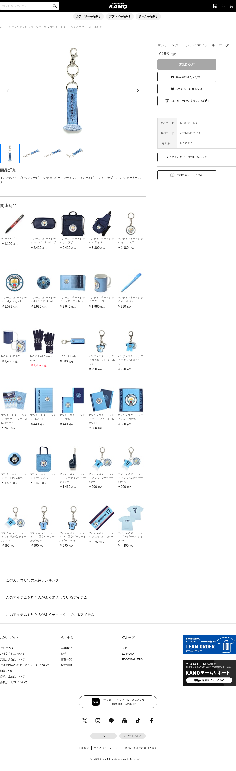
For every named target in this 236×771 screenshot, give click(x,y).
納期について (8, 670)
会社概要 (66, 648)
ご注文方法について (12, 653)
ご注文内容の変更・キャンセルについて (25, 665)
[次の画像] (138, 91)
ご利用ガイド (8, 648)
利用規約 (84, 748)
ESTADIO (128, 653)
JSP (124, 648)
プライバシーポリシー (107, 748)
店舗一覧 (66, 659)
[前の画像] (8, 91)
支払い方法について (12, 659)
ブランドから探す (120, 16)
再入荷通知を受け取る (189, 77)
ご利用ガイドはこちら (190, 175)
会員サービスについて (14, 682)
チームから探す (148, 16)
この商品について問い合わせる (188, 157)
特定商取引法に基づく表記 (141, 748)
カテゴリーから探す (88, 16)
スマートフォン (132, 736)
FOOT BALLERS (132, 659)
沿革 (63, 653)
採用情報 (66, 665)
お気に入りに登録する (189, 89)
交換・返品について (12, 676)
